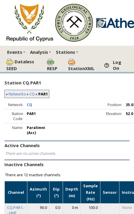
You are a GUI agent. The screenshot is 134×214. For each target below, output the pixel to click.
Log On (117, 65)
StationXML (81, 65)
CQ (32, 94)
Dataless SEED (20, 65)
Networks (17, 94)
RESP (52, 65)
